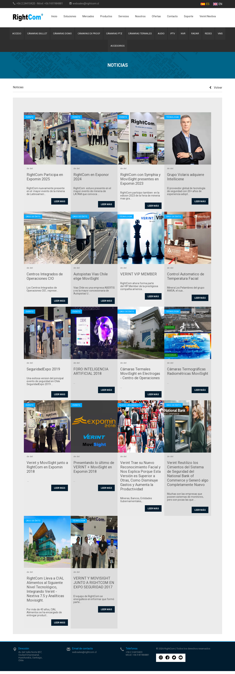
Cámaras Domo (61, 34)
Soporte (188, 16)
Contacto (172, 16)
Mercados (88, 16)
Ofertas (156, 16)
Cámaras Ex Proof (88, 34)
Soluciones (70, 16)
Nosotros (140, 16)
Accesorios (118, 48)
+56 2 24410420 (25, 3)
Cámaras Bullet (35, 34)
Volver (215, 90)
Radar (197, 34)
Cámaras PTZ (114, 34)
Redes (210, 34)
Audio (161, 34)
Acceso (14, 34)
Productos (106, 16)
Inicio (54, 16)
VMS (222, 34)
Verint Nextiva (208, 16)
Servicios (123, 16)
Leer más (59, 204)
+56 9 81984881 (53, 3)
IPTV (173, 34)
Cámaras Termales (139, 34)
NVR (184, 34)
